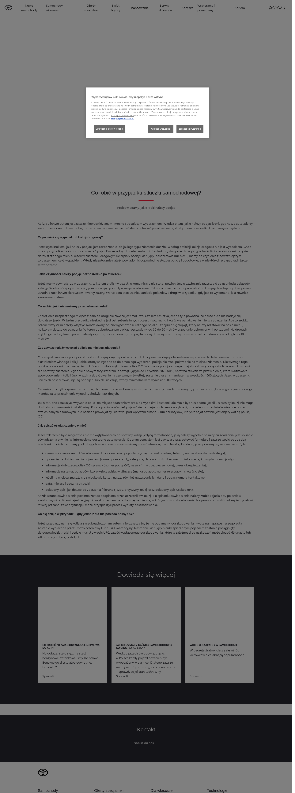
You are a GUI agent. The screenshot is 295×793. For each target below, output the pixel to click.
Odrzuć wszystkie (160, 128)
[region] (147, 112)
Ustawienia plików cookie (109, 128)
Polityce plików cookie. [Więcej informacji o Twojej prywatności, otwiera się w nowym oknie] (122, 118)
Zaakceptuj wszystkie (190, 128)
